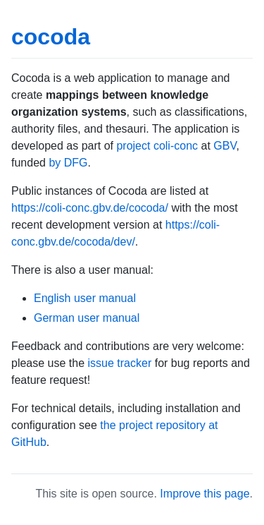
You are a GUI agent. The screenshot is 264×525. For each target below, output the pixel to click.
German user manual (86, 318)
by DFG (68, 163)
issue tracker (120, 363)
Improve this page (204, 494)
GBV (224, 146)
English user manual (85, 298)
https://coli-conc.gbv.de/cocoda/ (89, 208)
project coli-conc (157, 146)
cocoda (50, 36)
